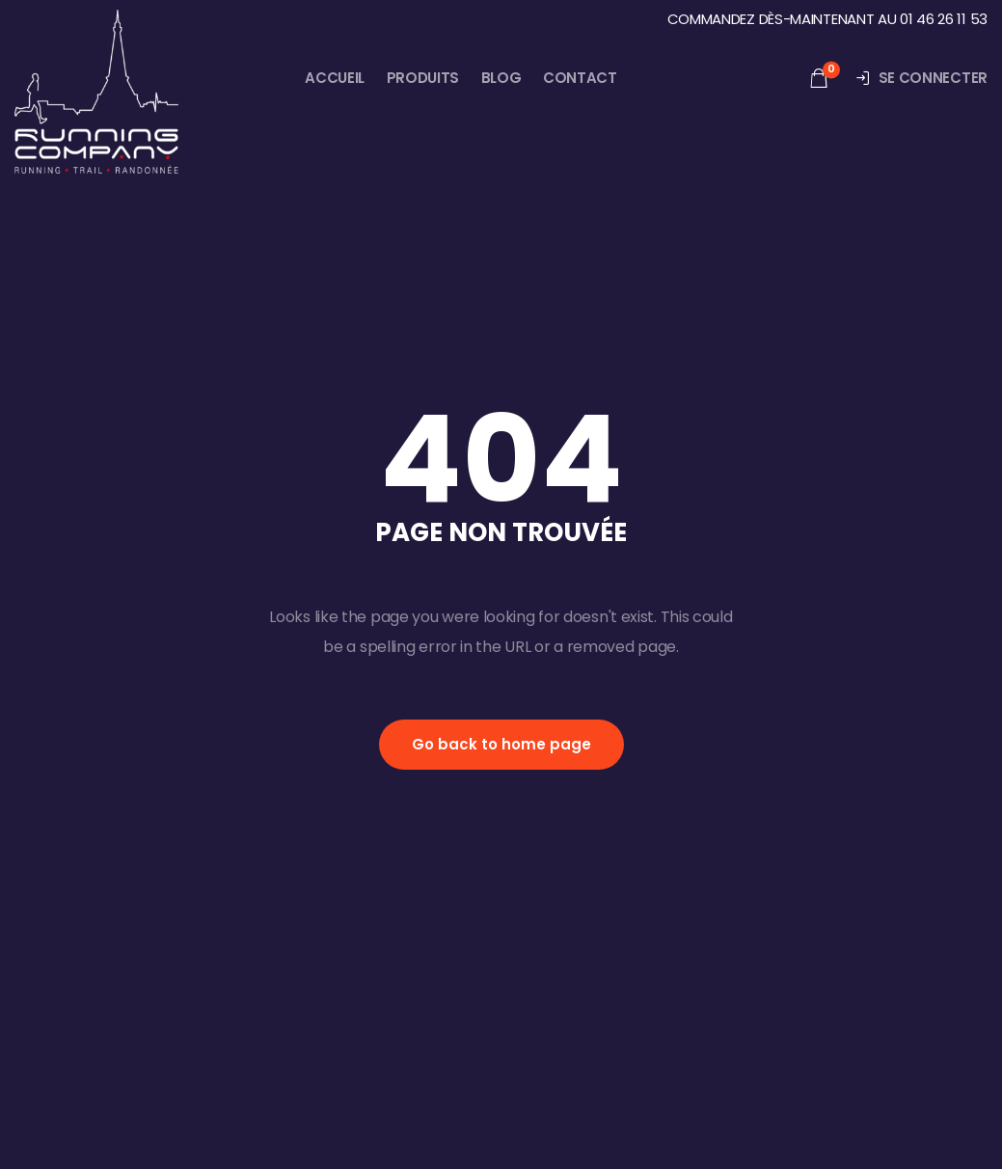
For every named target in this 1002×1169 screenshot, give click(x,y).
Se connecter (921, 78)
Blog (501, 78)
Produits (423, 78)
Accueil (335, 78)
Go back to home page (501, 744)
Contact (580, 78)
